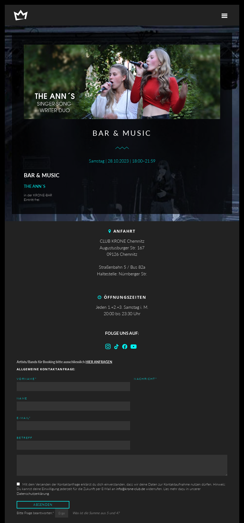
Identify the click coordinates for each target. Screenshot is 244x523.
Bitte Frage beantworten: (36, 479)
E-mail (131, 379)
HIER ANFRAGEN (99, 362)
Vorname (27, 379)
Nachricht (28, 418)
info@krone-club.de (130, 455)
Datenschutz (212, 508)
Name (22, 398)
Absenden (42, 471)
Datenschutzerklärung (33, 460)
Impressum (179, 508)
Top (122, 508)
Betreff (132, 398)
